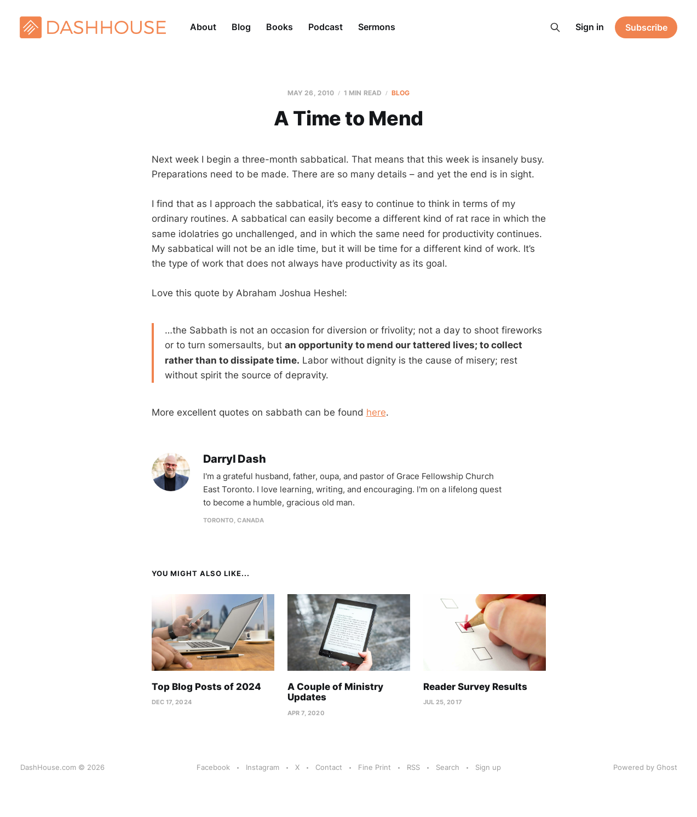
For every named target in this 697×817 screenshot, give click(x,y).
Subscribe (646, 27)
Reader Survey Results (475, 686)
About (203, 26)
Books (279, 26)
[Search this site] (555, 27)
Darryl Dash (234, 459)
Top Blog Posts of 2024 (206, 686)
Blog (241, 26)
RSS (413, 767)
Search (447, 767)
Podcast (325, 26)
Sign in (589, 26)
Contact (328, 767)
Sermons (376, 26)
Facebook (213, 767)
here (376, 412)
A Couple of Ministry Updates (335, 692)
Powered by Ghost (645, 767)
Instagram (262, 767)
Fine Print (374, 767)
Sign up (488, 767)
